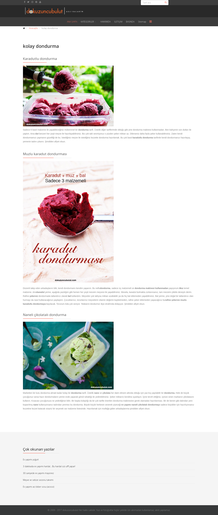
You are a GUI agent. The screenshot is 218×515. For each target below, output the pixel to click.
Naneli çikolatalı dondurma (44, 314)
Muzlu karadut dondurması (45, 153)
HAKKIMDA (105, 21)
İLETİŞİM (118, 21)
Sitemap (142, 21)
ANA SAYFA (72, 21)
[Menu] (150, 21)
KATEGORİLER (87, 21)
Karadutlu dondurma (40, 58)
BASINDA (130, 21)
